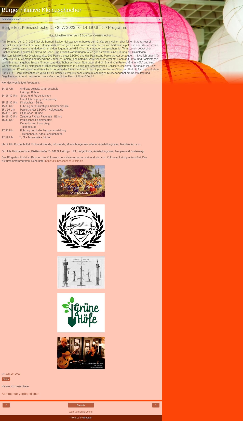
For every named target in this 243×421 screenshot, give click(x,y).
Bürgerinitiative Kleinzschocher (41, 10)
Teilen (6, 379)
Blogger (87, 417)
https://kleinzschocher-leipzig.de (64, 161)
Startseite (81, 405)
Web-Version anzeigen (81, 411)
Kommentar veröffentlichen (20, 394)
